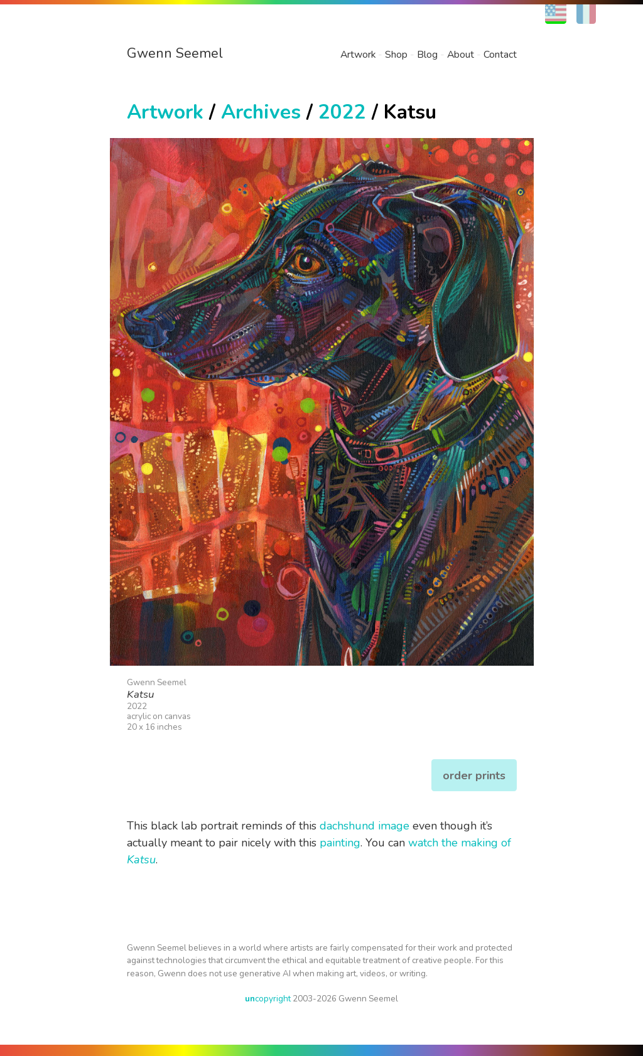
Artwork (358, 54)
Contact (500, 54)
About (460, 54)
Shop (396, 54)
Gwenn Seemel (175, 53)
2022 (342, 112)
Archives (261, 112)
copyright (268, 999)
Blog (427, 54)
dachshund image (364, 825)
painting (340, 842)
